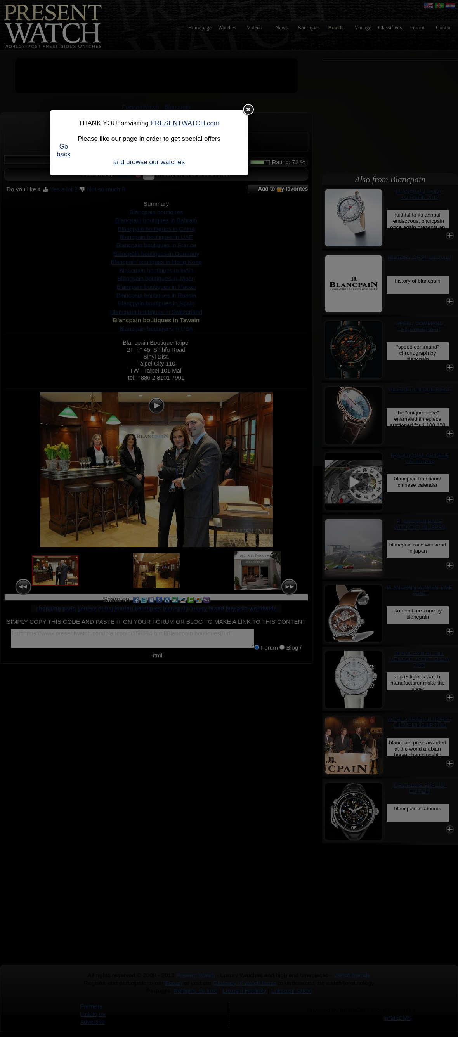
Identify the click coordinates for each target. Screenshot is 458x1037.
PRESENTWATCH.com (185, 123)
